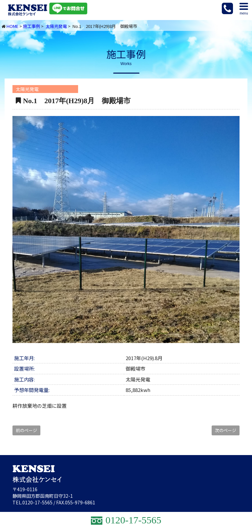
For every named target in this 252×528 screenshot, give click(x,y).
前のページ (26, 430)
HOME (12, 26)
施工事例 (31, 26)
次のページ (225, 430)
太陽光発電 (56, 26)
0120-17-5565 (37, 502)
